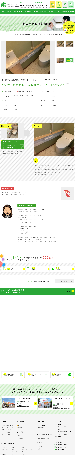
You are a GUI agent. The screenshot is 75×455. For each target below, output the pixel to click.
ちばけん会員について (43, 434)
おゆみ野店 (21, 427)
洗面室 (4, 454)
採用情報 (58, 436)
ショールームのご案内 (67, 11)
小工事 (24, 454)
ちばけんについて (5, 11)
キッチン (4, 447)
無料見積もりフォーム (62, 444)
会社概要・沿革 (41, 449)
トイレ (4, 451)
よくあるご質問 (6, 434)
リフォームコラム (53, 11)
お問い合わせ (60, 442)
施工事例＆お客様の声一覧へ (38, 281)
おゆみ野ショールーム (43, 427)
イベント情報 (17, 11)
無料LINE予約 (60, 449)
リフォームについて (7, 421)
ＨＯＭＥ (58, 421)
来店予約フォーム (61, 447)
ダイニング (15, 454)
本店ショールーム (42, 425)
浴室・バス (5, 449)
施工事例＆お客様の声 (7, 443)
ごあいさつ (40, 446)
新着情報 (58, 424)
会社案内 (39, 442)
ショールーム (40, 421)
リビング (14, 451)
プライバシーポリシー (62, 434)
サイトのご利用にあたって (63, 431)
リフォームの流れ (6, 432)
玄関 (23, 447)
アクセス (40, 451)
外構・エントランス (27, 449)
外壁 (13, 447)
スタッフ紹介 (41, 429)
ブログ (58, 429)
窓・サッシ (25, 451)
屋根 (13, 449)
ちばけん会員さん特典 (43, 438)
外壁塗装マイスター (7, 429)
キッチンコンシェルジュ (8, 425)
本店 (19, 425)
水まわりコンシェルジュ (8, 427)
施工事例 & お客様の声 (39, 11)
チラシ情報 (27, 11)
